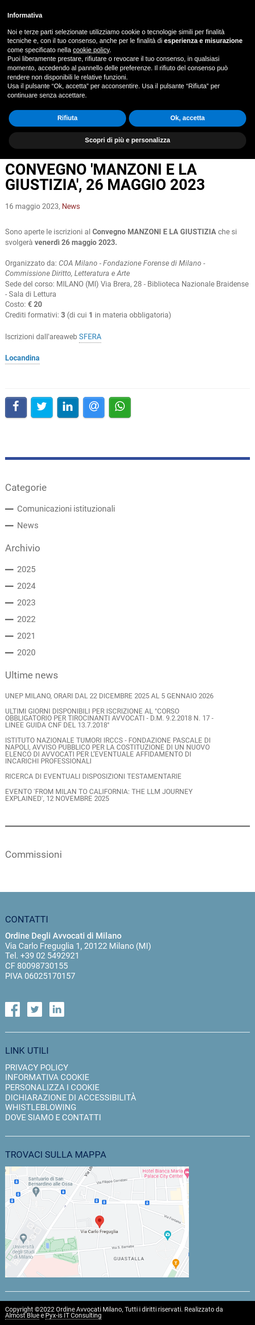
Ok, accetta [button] (187, 118)
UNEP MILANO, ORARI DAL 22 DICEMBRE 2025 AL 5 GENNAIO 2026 (109, 696)
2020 (26, 652)
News (27, 525)
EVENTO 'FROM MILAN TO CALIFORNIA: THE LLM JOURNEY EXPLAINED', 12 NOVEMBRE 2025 (99, 795)
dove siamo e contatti (53, 1117)
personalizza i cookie (52, 1087)
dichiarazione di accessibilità (70, 1097)
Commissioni (33, 854)
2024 (26, 586)
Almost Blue (22, 1316)
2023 (26, 602)
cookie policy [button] (91, 50)
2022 (26, 619)
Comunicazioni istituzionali (66, 509)
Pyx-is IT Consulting (73, 1316)
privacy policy (36, 1067)
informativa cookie (47, 1077)
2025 (26, 569)
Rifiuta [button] (67, 118)
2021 (26, 636)
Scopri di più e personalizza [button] (127, 140)
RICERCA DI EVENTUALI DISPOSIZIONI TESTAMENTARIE (93, 776)
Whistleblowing (40, 1107)
